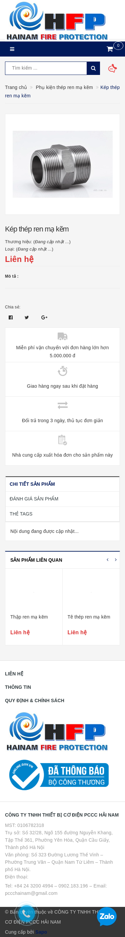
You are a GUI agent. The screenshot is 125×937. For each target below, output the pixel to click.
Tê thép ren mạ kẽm (89, 617)
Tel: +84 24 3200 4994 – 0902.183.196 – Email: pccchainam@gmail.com (56, 889)
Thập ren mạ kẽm (29, 617)
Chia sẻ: (12, 307)
